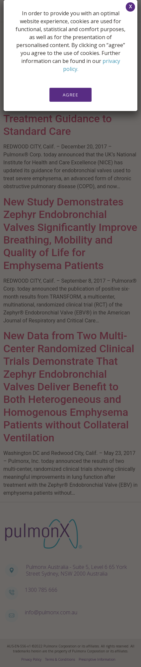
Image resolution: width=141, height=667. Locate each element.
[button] (130, 7)
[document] (70, 333)
